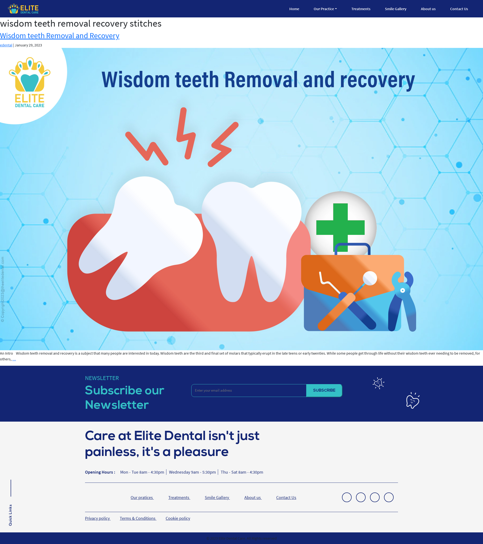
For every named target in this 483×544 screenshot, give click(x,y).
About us (428, 8)
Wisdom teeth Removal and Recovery (59, 35)
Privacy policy (98, 518)
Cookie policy (178, 518)
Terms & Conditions (138, 518)
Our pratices (142, 497)
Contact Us (459, 8)
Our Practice (324, 8)
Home (294, 8)
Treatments (360, 8)
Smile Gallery (395, 8)
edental (6, 45)
